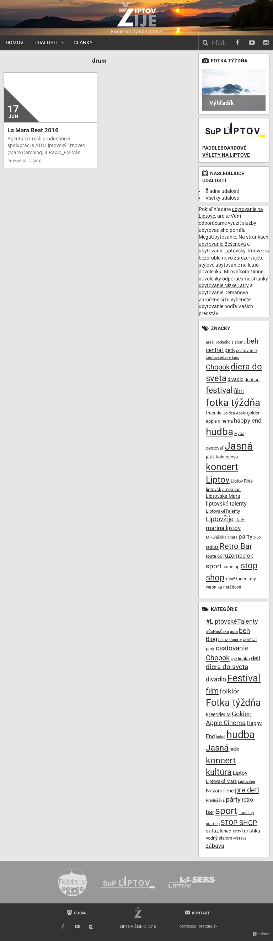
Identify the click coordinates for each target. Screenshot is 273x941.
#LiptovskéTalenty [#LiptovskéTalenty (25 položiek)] (232, 621)
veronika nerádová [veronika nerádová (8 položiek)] (223, 587)
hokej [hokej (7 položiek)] (220, 737)
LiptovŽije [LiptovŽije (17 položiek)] (220, 519)
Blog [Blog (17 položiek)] (211, 639)
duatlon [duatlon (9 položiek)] (252, 379)
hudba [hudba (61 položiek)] (219, 432)
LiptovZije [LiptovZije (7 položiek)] (246, 781)
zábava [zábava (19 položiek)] (215, 845)
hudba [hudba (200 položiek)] (240, 735)
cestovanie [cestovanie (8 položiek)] (246, 350)
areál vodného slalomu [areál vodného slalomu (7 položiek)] (226, 342)
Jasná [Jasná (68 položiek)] (239, 446)
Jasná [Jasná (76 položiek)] (217, 748)
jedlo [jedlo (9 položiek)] (234, 749)
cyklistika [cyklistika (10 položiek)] (240, 658)
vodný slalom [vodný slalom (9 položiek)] (219, 838)
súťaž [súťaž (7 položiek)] (230, 579)
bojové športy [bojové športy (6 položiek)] (230, 639)
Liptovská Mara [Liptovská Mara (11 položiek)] (223, 496)
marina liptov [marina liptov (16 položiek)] (223, 527)
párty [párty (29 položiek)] (233, 799)
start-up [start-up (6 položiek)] (213, 824)
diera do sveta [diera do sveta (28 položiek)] (227, 667)
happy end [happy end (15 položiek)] (248, 420)
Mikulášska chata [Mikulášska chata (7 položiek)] (221, 537)
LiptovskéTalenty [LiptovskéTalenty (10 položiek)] (223, 511)
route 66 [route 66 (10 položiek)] (214, 556)
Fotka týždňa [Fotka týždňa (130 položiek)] (233, 702)
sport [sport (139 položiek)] (226, 811)
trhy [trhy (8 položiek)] (252, 579)
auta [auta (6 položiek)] (234, 631)
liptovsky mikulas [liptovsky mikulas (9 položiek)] (223, 489)
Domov (14, 42)
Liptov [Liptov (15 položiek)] (240, 773)
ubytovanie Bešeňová (222, 244)
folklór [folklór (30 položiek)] (229, 691)
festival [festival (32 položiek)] (219, 390)
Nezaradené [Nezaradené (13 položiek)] (220, 791)
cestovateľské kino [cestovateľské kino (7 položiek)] (222, 357)
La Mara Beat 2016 (33, 130)
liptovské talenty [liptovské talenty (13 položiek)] (226, 503)
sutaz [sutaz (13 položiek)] (212, 831)
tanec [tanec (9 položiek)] (225, 831)
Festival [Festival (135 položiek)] (244, 678)
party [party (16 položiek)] (245, 536)
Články (83, 42)
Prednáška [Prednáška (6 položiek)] (215, 800)
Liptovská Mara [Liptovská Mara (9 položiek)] (221, 781)
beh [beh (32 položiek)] (244, 631)
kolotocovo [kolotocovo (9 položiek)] (227, 457)
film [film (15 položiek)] (239, 391)
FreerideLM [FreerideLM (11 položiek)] (218, 714)
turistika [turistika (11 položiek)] (251, 831)
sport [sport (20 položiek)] (213, 566)
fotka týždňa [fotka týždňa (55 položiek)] (233, 402)
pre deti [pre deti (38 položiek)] (247, 790)
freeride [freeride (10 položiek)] (213, 413)
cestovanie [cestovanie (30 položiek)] (232, 648)
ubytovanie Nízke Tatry (224, 285)
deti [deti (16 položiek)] (255, 658)
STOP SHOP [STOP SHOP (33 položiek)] (239, 823)
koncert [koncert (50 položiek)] (222, 467)
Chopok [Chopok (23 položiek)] (218, 367)
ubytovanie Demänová (223, 292)
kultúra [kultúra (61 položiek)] (219, 772)
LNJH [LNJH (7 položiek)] (240, 520)
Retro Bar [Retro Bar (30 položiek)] (236, 546)
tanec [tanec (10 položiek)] (241, 578)
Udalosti (46, 42)
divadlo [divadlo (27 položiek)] (216, 679)
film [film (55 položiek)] (212, 690)
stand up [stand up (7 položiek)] (246, 813)
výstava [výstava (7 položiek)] (239, 838)
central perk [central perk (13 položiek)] (220, 350)
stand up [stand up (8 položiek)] (231, 566)
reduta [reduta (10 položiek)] (212, 547)
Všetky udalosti (222, 198)
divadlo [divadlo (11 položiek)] (235, 379)
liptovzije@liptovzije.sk (197, 926)
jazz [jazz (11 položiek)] (210, 457)
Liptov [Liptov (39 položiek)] (218, 479)
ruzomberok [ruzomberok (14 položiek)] (238, 555)
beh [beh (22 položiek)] (252, 341)
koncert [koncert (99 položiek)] (221, 760)
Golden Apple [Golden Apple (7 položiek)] (234, 413)
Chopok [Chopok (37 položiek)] (218, 657)
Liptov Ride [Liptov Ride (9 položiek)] (242, 481)
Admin (263, 934)
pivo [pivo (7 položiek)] (257, 537)
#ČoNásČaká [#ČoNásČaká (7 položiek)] (217, 631)
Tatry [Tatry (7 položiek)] (236, 831)
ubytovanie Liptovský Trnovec (231, 251)
